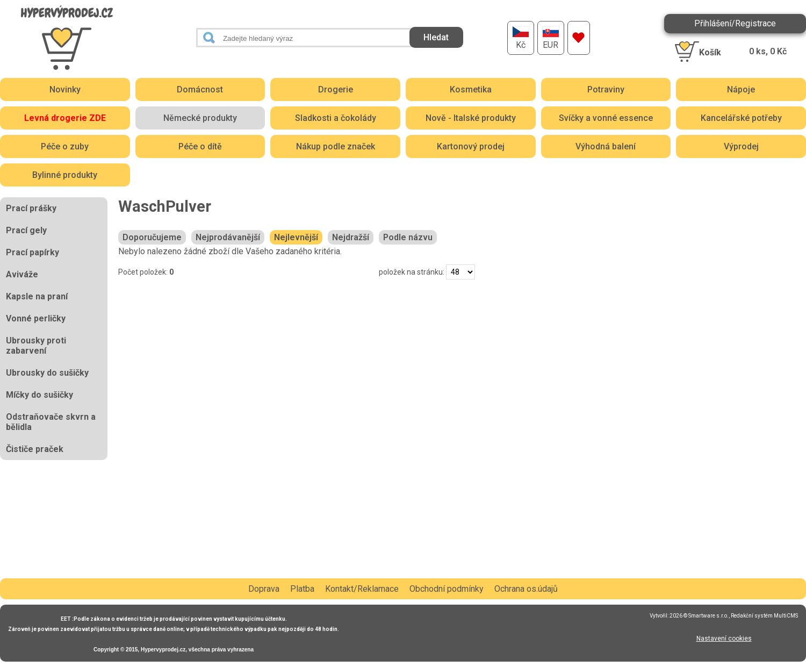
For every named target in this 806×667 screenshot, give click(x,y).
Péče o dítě (200, 146)
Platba (302, 589)
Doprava (263, 589)
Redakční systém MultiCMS (764, 616)
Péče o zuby (65, 146)
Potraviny (605, 89)
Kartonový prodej (471, 146)
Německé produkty (200, 118)
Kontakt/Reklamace (362, 589)
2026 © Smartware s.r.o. (699, 616)
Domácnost (200, 89)
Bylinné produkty (64, 175)
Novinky (65, 89)
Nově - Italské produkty (471, 118)
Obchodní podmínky (446, 589)
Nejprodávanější (228, 237)
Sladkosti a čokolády (335, 118)
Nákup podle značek (335, 146)
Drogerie (335, 89)
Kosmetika (471, 89)
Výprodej (741, 146)
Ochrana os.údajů (526, 589)
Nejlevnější (296, 237)
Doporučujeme (152, 237)
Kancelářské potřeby (741, 118)
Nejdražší (350, 237)
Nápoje (741, 89)
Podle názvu (408, 237)
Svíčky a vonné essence (606, 118)
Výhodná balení (605, 146)
